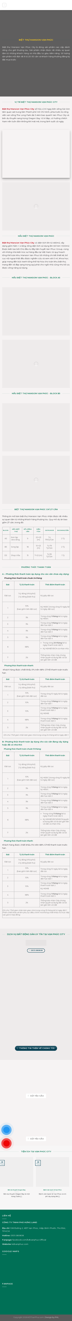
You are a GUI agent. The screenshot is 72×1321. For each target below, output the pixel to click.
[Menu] (4, 5)
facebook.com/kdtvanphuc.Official (29, 1240)
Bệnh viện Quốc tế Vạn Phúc (52, 1190)
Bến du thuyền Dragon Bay (16, 1190)
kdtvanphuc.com (20, 1244)
